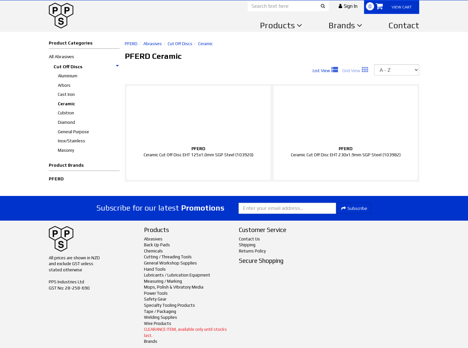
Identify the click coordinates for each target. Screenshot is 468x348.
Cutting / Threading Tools (168, 256)
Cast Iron (66, 94)
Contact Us (249, 239)
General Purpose (73, 131)
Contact (403, 25)
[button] (348, 6)
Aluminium (67, 75)
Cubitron (66, 112)
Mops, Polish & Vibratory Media (173, 287)
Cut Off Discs (86, 66)
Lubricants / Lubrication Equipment (177, 275)
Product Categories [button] (71, 42)
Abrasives (152, 43)
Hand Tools (155, 269)
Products (281, 25)
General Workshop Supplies (170, 263)
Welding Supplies (160, 317)
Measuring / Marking (163, 281)
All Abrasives (61, 56)
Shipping (247, 244)
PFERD (56, 178)
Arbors (64, 85)
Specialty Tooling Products (169, 305)
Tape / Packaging (160, 311)
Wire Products (157, 323)
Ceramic (66, 103)
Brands (345, 25)
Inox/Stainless (71, 140)
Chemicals (153, 251)
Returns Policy (252, 251)
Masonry (66, 150)
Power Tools (156, 293)
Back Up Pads (157, 244)
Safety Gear (155, 299)
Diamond (66, 122)
